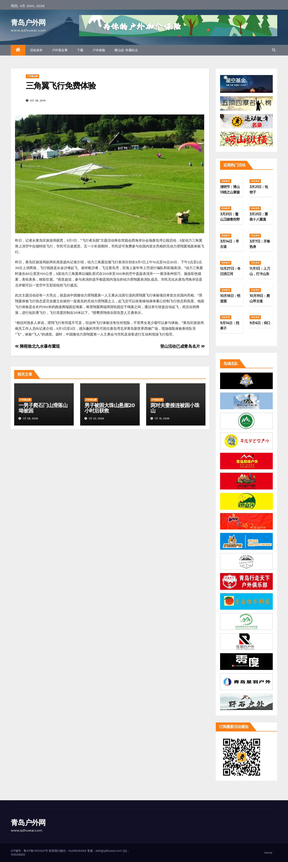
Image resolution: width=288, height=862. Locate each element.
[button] (274, 50)
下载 (80, 50)
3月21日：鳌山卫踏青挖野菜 (230, 219)
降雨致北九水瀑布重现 (37, 346)
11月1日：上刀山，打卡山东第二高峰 (260, 273)
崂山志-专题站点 (126, 50)
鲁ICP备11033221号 (36, 850)
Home (268, 852)
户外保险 (99, 50)
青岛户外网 (28, 22)
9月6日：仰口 (260, 323)
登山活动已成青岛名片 (182, 346)
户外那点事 (60, 50)
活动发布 (36, 50)
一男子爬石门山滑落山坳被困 (42, 408)
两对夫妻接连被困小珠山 (174, 408)
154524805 (18, 854)
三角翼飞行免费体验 (61, 86)
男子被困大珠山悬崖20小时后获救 (109, 408)
